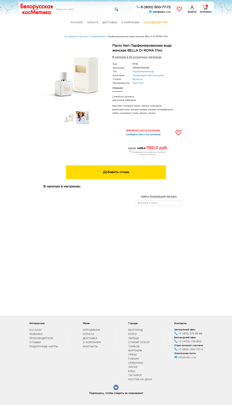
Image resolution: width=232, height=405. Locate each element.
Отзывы (35, 342)
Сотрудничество (155, 22)
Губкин (133, 359)
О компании (130, 22)
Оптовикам (91, 330)
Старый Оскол (139, 342)
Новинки (35, 334)
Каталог (77, 22)
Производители (41, 338)
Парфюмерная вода (143, 72)
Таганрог (135, 375)
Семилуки (135, 363)
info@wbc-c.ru (160, 11)
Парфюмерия (139, 75)
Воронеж (135, 351)
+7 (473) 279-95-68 (188, 334)
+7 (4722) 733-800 (187, 342)
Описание (117, 88)
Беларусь (137, 79)
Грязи (132, 355)
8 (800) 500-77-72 (153, 7)
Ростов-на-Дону (140, 379)
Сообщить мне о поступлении (143, 135)
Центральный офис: (185, 330)
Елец (131, 371)
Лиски (133, 367)
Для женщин (155, 75)
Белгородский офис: (185, 338)
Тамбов (134, 347)
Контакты (90, 347)
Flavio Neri (138, 83)
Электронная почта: (185, 353)
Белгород (135, 330)
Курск (132, 334)
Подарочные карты (43, 347)
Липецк (133, 338)
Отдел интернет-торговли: (188, 345)
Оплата (93, 22)
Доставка (109, 22)
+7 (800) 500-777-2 (188, 349)
